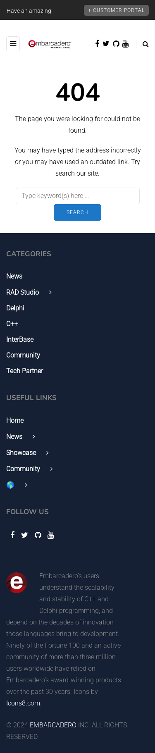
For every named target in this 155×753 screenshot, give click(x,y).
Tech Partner (24, 371)
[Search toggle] (142, 44)
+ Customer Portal (116, 10)
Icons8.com (23, 703)
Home (15, 420)
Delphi (15, 308)
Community (23, 355)
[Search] (78, 196)
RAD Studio (22, 292)
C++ (12, 324)
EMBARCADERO (53, 725)
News (14, 276)
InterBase (19, 339)
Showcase (21, 453)
